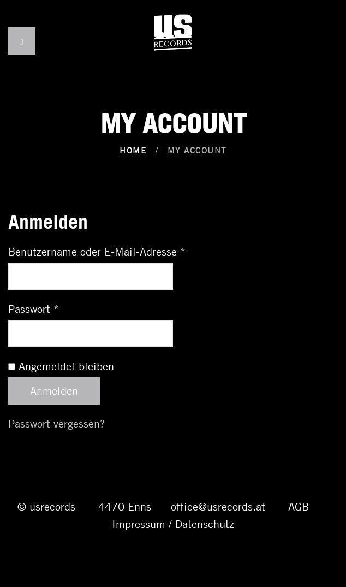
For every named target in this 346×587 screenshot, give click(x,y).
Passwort (33, 309)
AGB (298, 506)
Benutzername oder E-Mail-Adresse (97, 251)
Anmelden (54, 391)
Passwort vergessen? (56, 423)
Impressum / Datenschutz (173, 524)
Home (133, 150)
